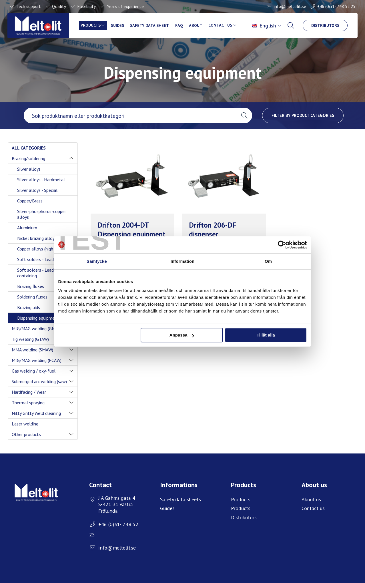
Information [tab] (183, 261)
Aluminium (27, 227)
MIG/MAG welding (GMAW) (37, 328)
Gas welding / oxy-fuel (33, 371)
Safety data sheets (180, 499)
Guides (118, 25)
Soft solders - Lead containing (35, 272)
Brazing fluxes (30, 286)
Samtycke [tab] (97, 261)
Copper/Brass (30, 201)
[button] (244, 115)
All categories (29, 148)
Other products (26, 434)
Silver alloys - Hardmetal (41, 179)
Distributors (325, 25)
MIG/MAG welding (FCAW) (36, 360)
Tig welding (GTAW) (30, 339)
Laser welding (25, 424)
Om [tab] (268, 261)
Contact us (221, 25)
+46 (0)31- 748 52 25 (336, 6)
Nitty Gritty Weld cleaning (36, 413)
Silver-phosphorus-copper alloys (41, 214)
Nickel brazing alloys (37, 238)
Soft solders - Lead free (40, 259)
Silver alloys (29, 169)
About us (311, 499)
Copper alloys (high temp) (41, 249)
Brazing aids (28, 307)
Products (91, 25)
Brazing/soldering (28, 158)
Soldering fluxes (32, 297)
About (196, 25)
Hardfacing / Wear (29, 392)
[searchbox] (130, 115)
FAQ (180, 25)
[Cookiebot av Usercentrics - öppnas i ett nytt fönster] (282, 244)
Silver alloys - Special (37, 190)
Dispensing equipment (38, 318)
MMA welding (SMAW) (32, 350)
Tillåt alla (266, 335)
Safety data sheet (150, 25)
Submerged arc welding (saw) (39, 381)
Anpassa (181, 335)
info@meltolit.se (290, 6)
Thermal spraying (28, 402)
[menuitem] (266, 25)
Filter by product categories (303, 115)
